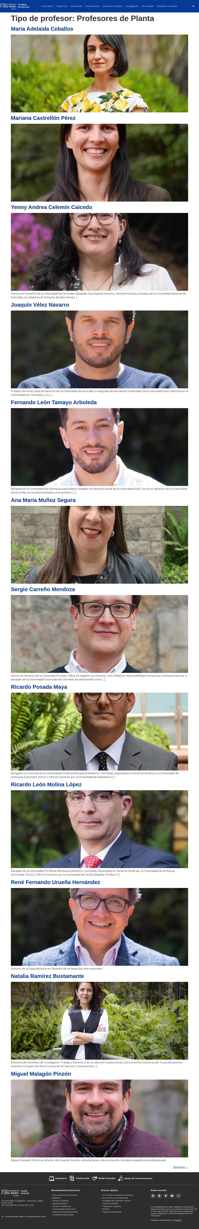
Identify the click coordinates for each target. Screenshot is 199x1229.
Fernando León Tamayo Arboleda (54, 402)
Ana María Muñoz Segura (43, 500)
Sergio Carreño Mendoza (43, 589)
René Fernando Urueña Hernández (55, 882)
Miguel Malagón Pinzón (41, 1074)
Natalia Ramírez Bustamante (47, 976)
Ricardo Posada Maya (39, 687)
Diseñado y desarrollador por (166, 1220)
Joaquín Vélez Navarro (40, 305)
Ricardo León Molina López (46, 784)
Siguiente (180, 1167)
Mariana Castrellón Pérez (43, 118)
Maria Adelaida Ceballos (42, 29)
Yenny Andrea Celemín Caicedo (51, 207)
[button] (193, 6)
